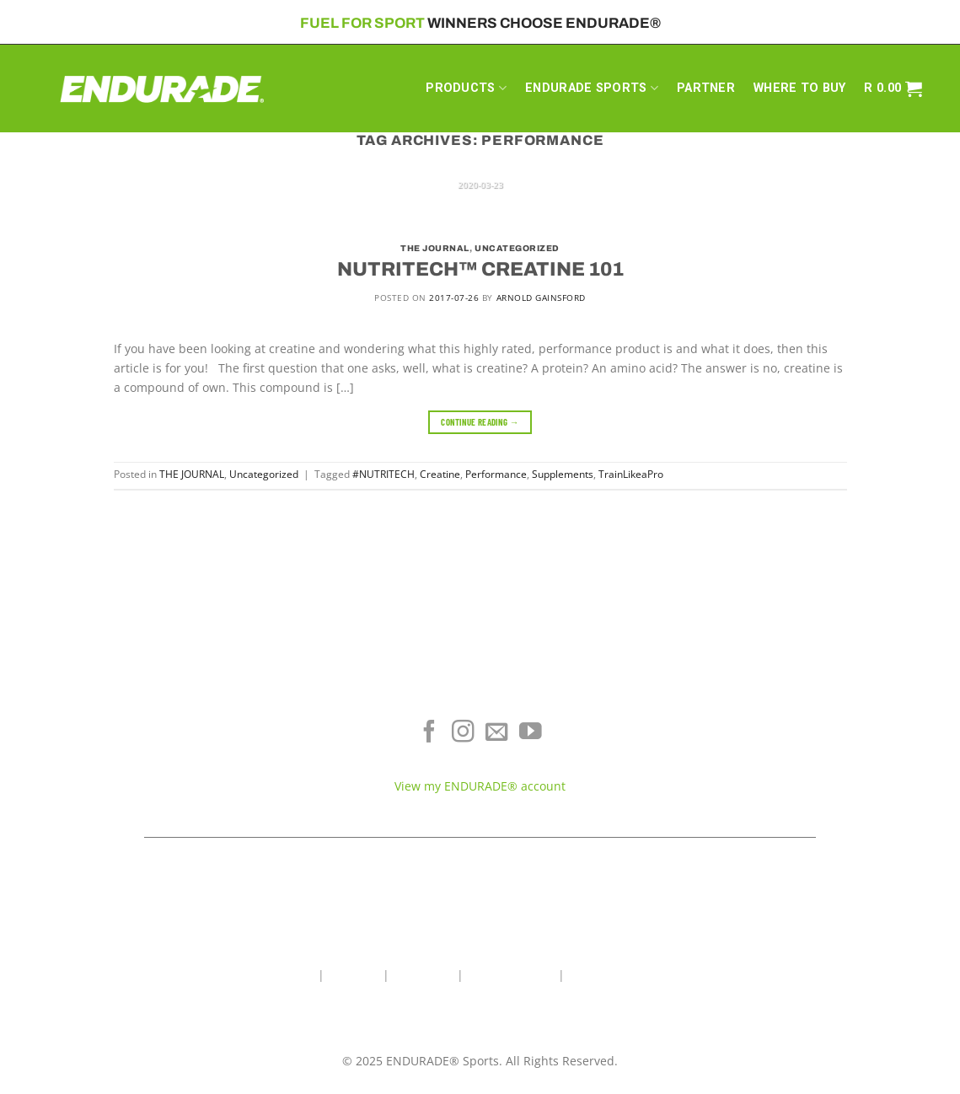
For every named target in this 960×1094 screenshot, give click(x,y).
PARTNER (706, 88)
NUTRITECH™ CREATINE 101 (480, 269)
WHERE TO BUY (799, 88)
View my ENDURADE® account (480, 786)
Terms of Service (783, 739)
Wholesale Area (511, 975)
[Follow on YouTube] (530, 733)
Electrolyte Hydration (177, 714)
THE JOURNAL (434, 248)
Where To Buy (783, 714)
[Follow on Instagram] (463, 733)
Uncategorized (517, 248)
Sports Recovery (176, 764)
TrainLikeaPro (630, 474)
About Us (353, 975)
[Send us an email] (496, 733)
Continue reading (480, 422)
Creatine (440, 474)
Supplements (562, 474)
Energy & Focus (177, 739)
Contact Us (423, 975)
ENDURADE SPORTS (591, 88)
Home (298, 975)
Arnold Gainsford (541, 297)
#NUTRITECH (383, 474)
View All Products (176, 788)
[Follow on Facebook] (429, 733)
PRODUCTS (466, 88)
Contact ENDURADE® (784, 764)
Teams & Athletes (783, 788)
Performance (496, 474)
